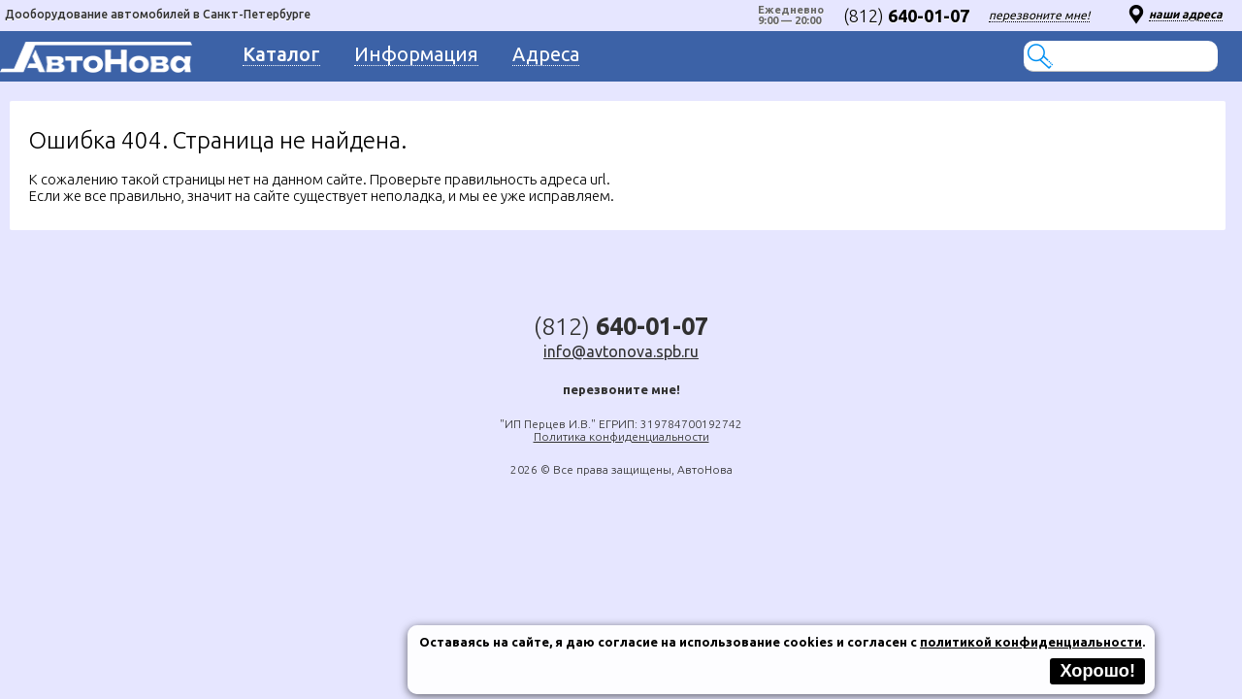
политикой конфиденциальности (1031, 642)
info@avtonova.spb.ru (621, 351)
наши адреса (1186, 14)
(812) (906, 15)
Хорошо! (1097, 671)
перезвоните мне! (1039, 15)
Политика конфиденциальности (621, 436)
